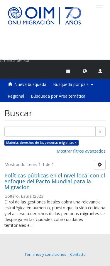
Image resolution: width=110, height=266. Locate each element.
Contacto (78, 254)
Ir (100, 131)
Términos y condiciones (45, 254)
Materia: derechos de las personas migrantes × (41, 143)
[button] (84, 71)
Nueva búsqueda (30, 84)
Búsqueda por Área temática (58, 96)
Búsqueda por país (73, 84)
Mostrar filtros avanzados (81, 151)
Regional (16, 96)
